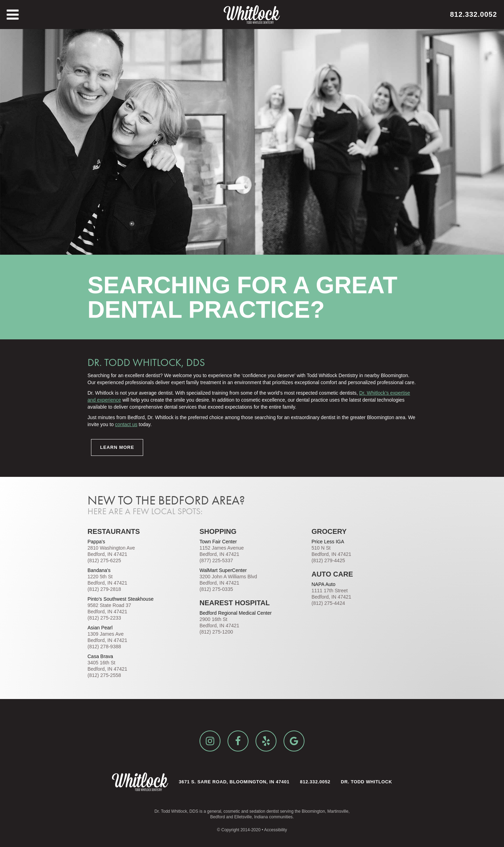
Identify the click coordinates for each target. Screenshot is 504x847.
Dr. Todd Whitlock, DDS (176, 811)
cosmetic (231, 811)
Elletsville (243, 816)
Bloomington (313, 811)
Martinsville (337, 811)
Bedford (217, 816)
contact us (126, 424)
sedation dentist (264, 811)
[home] (252, 14)
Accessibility (275, 829)
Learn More (117, 447)
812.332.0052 (473, 14)
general (214, 811)
